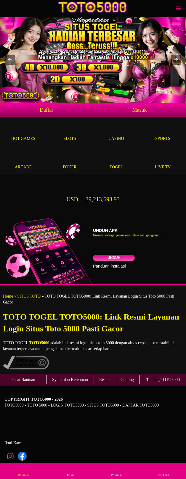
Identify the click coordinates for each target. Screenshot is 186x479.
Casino (116, 132)
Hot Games (23, 132)
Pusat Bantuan (23, 379)
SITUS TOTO (29, 296)
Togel (116, 160)
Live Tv (163, 160)
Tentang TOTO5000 (163, 379)
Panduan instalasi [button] (109, 266)
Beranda (23, 470)
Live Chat (163, 470)
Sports (163, 132)
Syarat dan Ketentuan (70, 379)
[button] (10, 60)
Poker (70, 160)
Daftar (46, 110)
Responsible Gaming (116, 379)
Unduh (114, 258)
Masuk (139, 110)
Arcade (23, 160)
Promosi (116, 470)
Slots (70, 132)
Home (8, 296)
